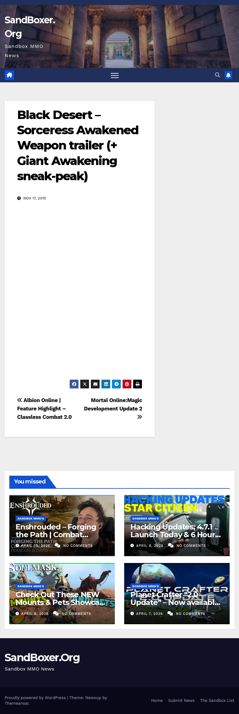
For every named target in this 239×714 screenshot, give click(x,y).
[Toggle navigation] (114, 75)
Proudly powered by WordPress (36, 697)
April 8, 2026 (35, 614)
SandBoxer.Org (42, 657)
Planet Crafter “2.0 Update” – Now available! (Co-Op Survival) (175, 602)
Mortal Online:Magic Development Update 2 (113, 408)
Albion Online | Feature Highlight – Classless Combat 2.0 (44, 408)
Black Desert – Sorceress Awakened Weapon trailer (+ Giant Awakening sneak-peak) (77, 146)
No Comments (78, 546)
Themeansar (17, 703)
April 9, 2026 (150, 546)
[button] (217, 75)
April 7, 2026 (150, 614)
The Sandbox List (217, 700)
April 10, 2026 (36, 546)
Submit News (181, 700)
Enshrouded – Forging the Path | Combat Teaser (56, 534)
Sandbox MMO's (30, 518)
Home (157, 700)
